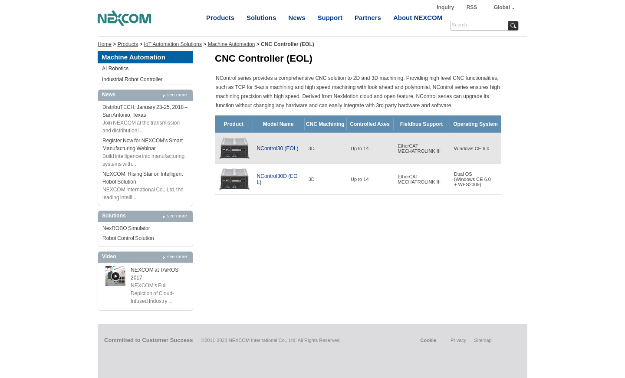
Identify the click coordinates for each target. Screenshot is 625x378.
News (296, 17)
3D (312, 148)
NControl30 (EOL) (278, 148)
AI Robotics (115, 69)
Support (330, 17)
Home (105, 44)
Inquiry (446, 7)
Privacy (458, 340)
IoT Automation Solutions (173, 44)
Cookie (428, 340)
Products (220, 17)
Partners (368, 17)
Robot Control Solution (128, 238)
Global (502, 7)
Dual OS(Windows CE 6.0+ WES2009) (472, 179)
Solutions (261, 17)
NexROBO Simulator (126, 228)
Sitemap (482, 340)
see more (177, 94)
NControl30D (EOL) (277, 179)
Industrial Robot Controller (132, 79)
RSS (472, 7)
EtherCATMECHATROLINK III (419, 148)
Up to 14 (360, 148)
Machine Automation (231, 44)
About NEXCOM (417, 17)
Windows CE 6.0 (471, 148)
